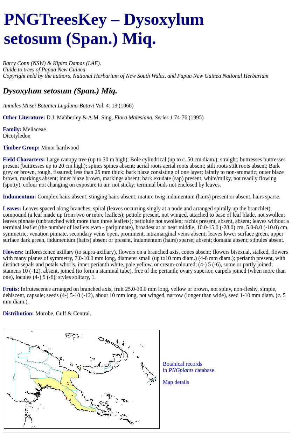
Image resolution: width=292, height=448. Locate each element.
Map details (176, 382)
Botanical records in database (188, 367)
